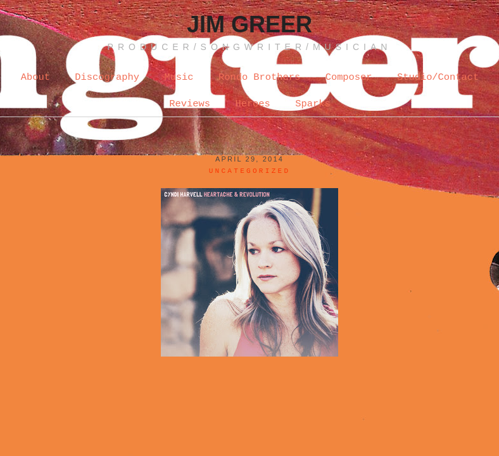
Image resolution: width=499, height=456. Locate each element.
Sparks (312, 104)
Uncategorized (250, 171)
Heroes (252, 104)
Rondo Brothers (259, 77)
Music (178, 77)
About (35, 77)
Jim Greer (249, 24)
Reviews (189, 104)
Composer (348, 77)
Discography (107, 77)
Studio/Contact (438, 77)
